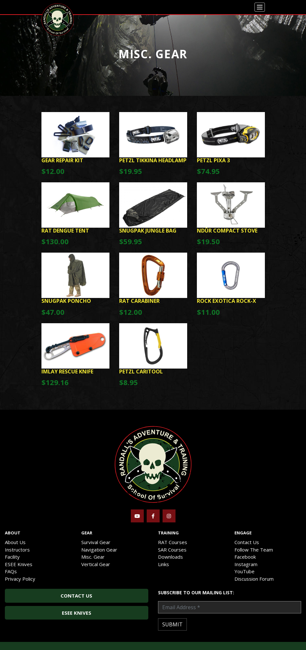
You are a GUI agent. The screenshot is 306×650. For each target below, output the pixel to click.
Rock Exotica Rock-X (226, 300)
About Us (15, 542)
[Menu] (260, 7)
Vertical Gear (95, 564)
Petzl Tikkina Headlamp (153, 160)
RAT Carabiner (139, 300)
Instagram (245, 564)
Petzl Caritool (141, 371)
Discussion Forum (254, 579)
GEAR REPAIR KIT (62, 160)
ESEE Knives (18, 564)
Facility (12, 556)
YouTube (244, 571)
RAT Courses (172, 542)
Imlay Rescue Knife (67, 371)
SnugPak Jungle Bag (147, 230)
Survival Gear (95, 542)
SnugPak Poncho (66, 300)
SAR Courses (172, 549)
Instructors (17, 549)
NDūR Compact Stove (227, 230)
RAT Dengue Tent (65, 230)
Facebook (245, 556)
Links (163, 564)
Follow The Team (253, 549)
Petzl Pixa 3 (213, 160)
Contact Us (246, 542)
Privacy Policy (20, 579)
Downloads (170, 556)
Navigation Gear (99, 549)
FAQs (11, 571)
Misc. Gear (93, 556)
